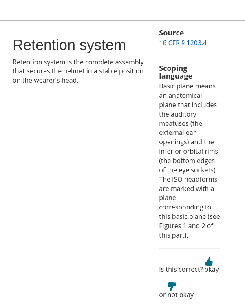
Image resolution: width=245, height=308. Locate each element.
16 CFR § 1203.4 (183, 42)
